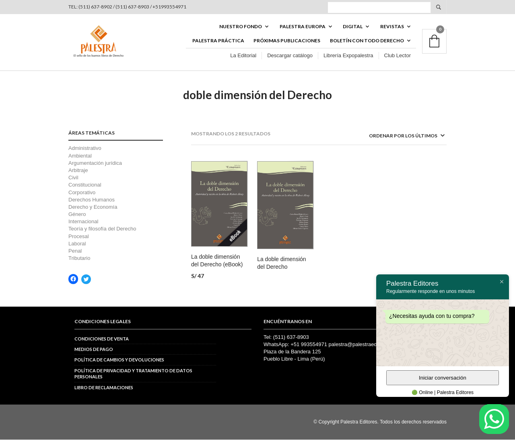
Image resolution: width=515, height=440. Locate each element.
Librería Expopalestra (348, 56)
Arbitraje (78, 171)
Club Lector (397, 56)
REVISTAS (392, 27)
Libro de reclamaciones (103, 387)
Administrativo (84, 149)
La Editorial (243, 56)
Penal (75, 252)
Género (77, 215)
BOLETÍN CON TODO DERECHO (367, 41)
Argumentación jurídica (95, 163)
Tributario (79, 259)
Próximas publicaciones (286, 41)
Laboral (77, 244)
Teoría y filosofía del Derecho (102, 229)
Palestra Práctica (218, 41)
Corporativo (81, 193)
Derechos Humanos (91, 200)
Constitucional (84, 186)
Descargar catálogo (290, 56)
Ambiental (80, 156)
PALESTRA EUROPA (302, 27)
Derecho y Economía (92, 207)
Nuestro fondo (240, 27)
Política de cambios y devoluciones (119, 360)
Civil (73, 178)
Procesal (78, 237)
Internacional (83, 222)
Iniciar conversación (442, 378)
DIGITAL (353, 27)
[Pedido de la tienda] (396, 136)
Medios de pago (93, 350)
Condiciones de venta (101, 339)
